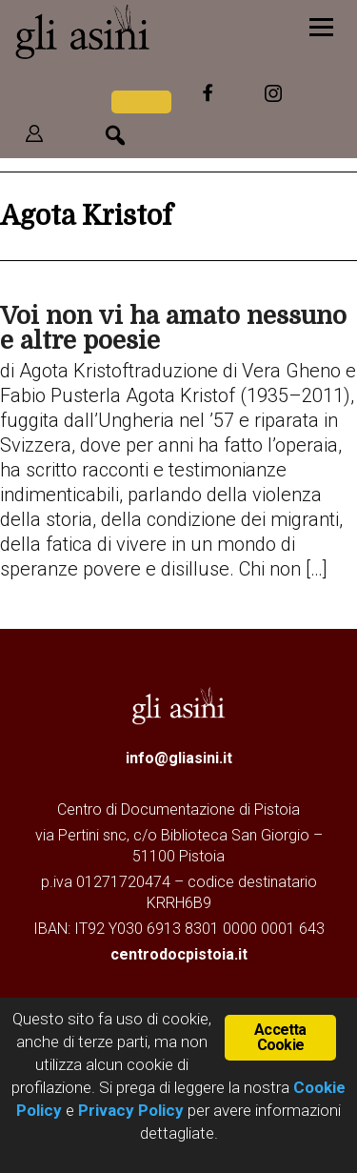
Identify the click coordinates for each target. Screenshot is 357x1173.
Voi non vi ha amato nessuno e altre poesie (173, 328)
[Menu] (321, 26)
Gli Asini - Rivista (138, 31)
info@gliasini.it (179, 758)
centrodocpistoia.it (179, 954)
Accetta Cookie (280, 1037)
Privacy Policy (131, 1110)
